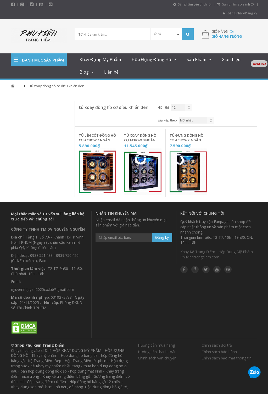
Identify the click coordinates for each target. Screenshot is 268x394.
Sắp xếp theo (167, 120)
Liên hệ (111, 72)
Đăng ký (162, 237)
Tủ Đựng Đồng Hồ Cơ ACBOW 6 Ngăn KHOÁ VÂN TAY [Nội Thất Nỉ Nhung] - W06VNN (186, 138)
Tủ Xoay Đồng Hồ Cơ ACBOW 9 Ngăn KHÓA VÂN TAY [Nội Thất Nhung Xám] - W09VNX (141, 138)
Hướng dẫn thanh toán (157, 351)
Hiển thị (163, 107)
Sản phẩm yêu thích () (194, 4)
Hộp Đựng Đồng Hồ (151, 59)
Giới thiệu (231, 59)
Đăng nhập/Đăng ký (240, 13)
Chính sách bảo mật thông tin (227, 358)
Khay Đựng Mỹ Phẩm (100, 59)
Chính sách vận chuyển (157, 358)
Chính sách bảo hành (219, 351)
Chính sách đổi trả (217, 345)
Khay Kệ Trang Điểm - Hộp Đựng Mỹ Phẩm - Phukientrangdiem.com (217, 254)
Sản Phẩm (196, 59)
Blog (84, 72)
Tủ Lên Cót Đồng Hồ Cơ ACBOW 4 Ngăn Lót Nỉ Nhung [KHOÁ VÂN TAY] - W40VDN (97, 138)
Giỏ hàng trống (226, 36)
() (231, 31)
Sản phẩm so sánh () (236, 4)
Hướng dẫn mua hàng (156, 345)
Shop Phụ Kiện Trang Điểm (39, 345)
